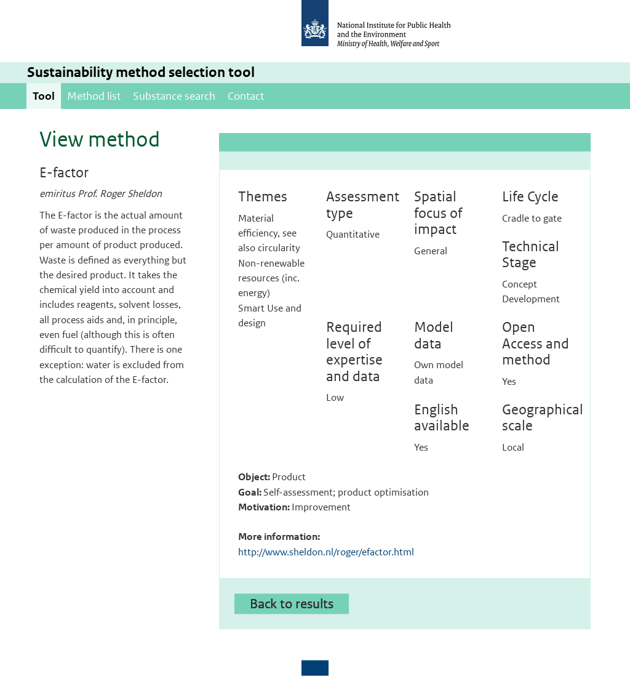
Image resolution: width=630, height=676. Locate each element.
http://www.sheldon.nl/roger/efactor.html (326, 551)
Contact (246, 96)
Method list (94, 96)
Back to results (291, 603)
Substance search (174, 96)
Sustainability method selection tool (141, 72)
